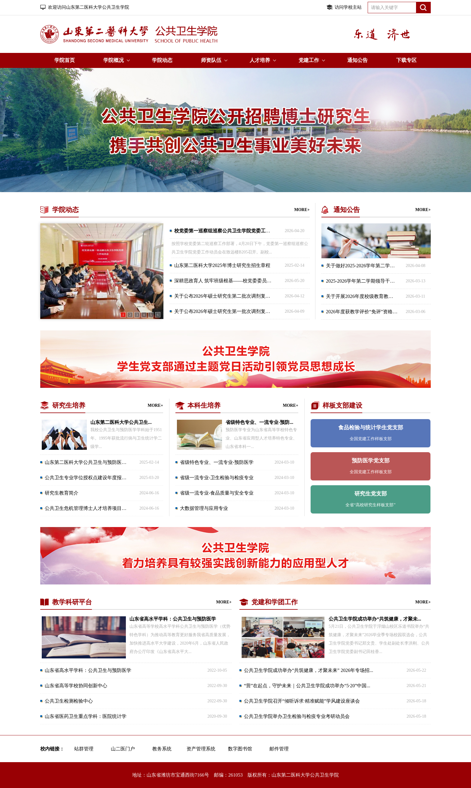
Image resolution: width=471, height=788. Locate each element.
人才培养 (260, 60)
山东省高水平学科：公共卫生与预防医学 (88, 670)
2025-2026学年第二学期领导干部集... (364, 281)
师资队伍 (211, 60)
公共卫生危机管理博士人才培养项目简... (87, 508)
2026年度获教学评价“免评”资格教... (363, 311)
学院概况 (113, 60)
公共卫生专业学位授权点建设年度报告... (87, 477)
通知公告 (357, 60)
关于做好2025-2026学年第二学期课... (364, 265)
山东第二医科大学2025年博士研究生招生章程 (222, 265)
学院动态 (162, 60)
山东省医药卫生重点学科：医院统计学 (85, 716)
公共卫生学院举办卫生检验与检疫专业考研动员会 (297, 716)
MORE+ (302, 209)
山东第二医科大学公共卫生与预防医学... (87, 462)
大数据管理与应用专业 (204, 508)
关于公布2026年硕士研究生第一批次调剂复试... (224, 311)
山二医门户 (123, 748)
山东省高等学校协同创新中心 (76, 685)
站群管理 (83, 748)
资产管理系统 (201, 748)
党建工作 (309, 60)
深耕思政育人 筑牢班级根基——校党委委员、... (224, 280)
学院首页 (64, 60)
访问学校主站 (348, 7)
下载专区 (406, 60)
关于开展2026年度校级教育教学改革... (366, 296)
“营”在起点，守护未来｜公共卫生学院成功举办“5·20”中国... (307, 685)
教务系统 (162, 748)
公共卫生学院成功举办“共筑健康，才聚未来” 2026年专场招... (308, 670)
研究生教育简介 (61, 492)
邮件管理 (279, 748)
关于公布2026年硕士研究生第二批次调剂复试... (224, 296)
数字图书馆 (240, 748)
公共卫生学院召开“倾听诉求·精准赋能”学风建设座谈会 (302, 701)
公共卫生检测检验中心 (69, 701)
